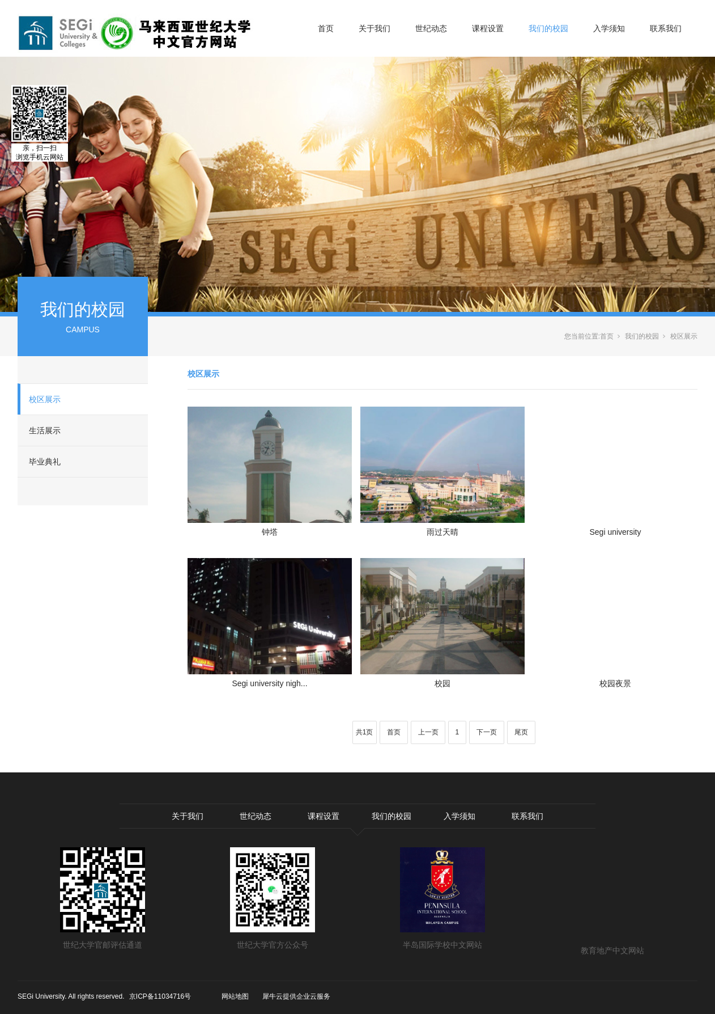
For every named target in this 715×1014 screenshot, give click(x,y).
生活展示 (45, 430)
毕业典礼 (45, 461)
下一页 (486, 732)
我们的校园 (548, 28)
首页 (326, 28)
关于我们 (374, 28)
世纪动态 (431, 28)
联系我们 (666, 28)
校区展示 (45, 399)
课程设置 (488, 28)
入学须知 (609, 28)
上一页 (428, 732)
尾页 (521, 732)
